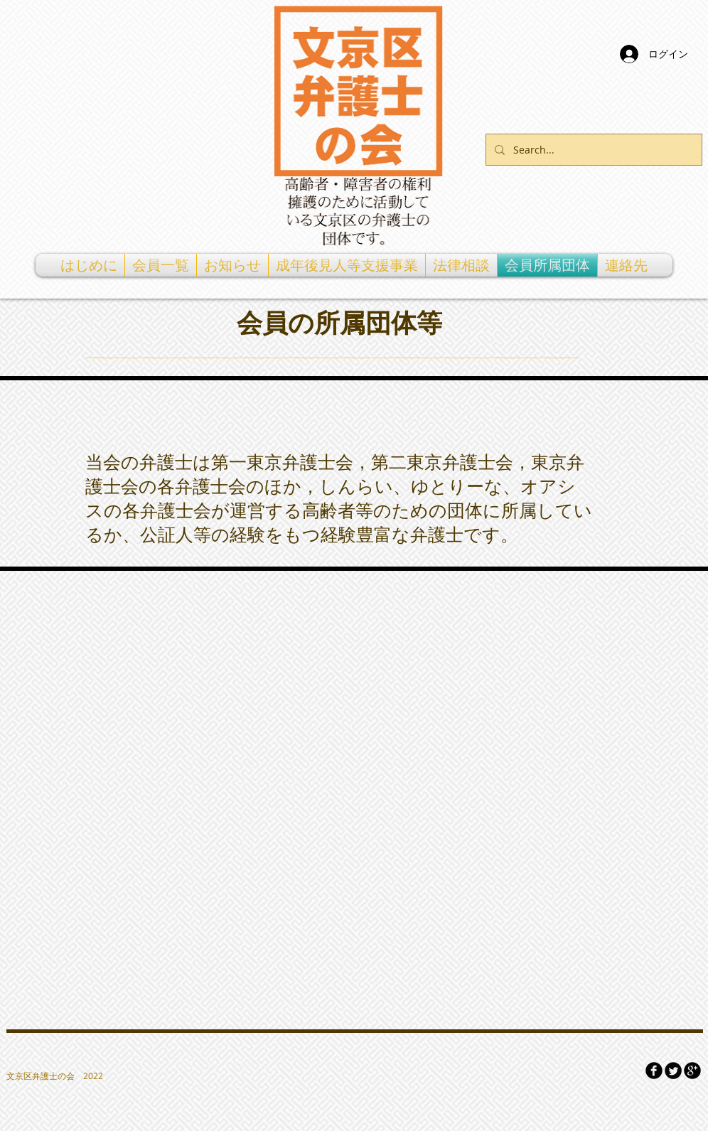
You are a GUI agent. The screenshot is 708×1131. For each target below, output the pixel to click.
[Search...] (592, 149)
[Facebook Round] (654, 1070)
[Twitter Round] (673, 1070)
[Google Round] (692, 1070)
